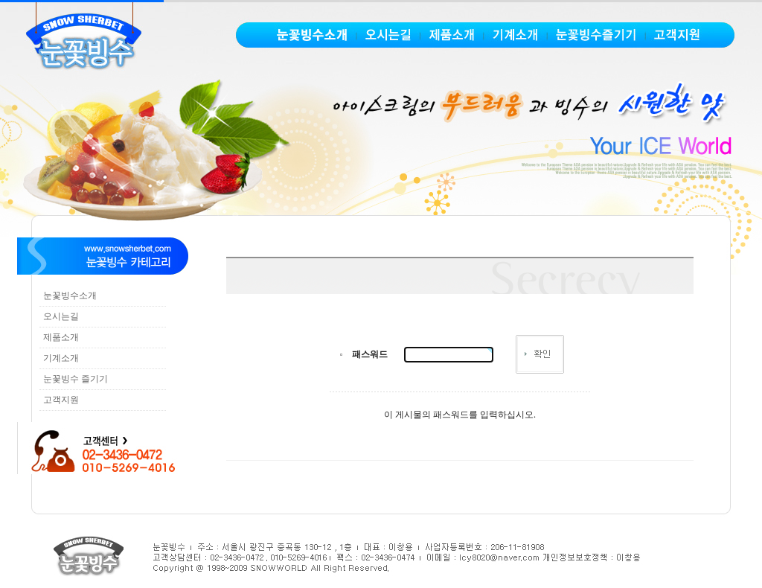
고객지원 (61, 399)
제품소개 (61, 337)
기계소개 (61, 358)
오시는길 (61, 316)
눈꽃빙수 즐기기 (75, 379)
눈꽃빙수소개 (70, 295)
